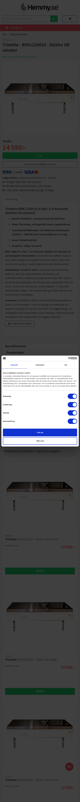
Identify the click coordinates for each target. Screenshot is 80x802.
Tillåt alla (40, 432)
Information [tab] (40, 365)
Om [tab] (65, 365)
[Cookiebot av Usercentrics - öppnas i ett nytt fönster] (62, 358)
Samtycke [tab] (14, 365)
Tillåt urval (40, 441)
